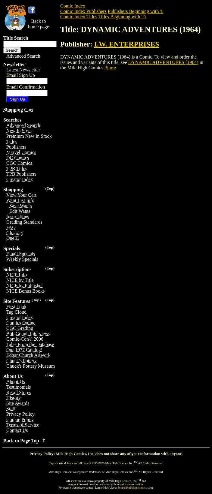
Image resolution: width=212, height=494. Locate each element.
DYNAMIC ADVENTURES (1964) (163, 62)
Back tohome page (38, 24)
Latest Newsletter (23, 69)
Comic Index (72, 5)
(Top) (50, 188)
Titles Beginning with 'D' (122, 16)
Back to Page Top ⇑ (24, 440)
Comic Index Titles (78, 16)
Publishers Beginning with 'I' (136, 11)
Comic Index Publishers (83, 11)
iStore (110, 67)
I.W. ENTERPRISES (126, 44)
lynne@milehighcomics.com (135, 487)
